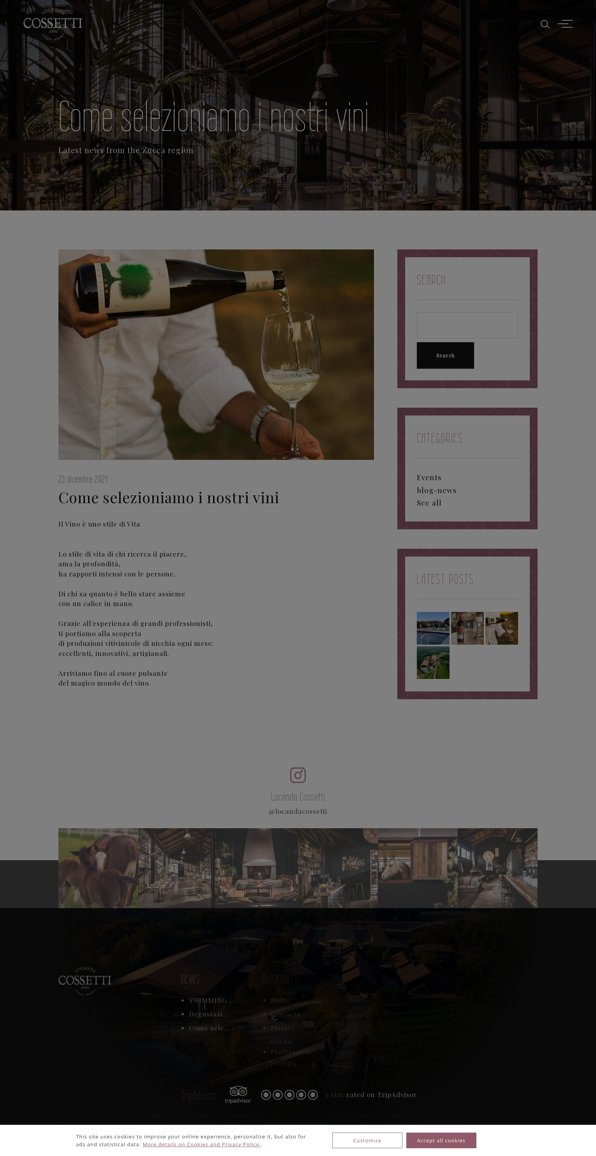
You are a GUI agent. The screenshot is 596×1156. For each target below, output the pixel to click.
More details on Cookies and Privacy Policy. (202, 1144)
